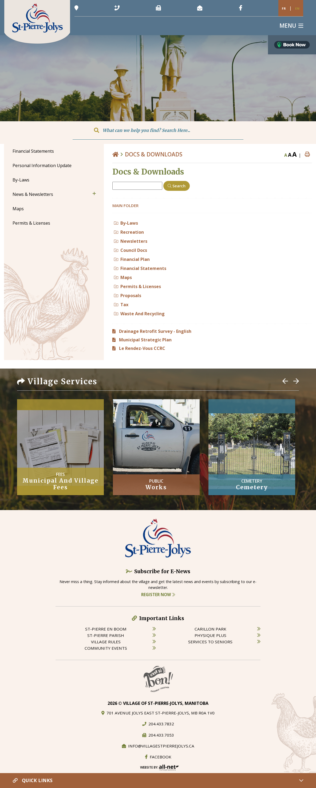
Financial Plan (132, 259)
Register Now (158, 594)
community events (106, 648)
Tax (121, 305)
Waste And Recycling (139, 314)
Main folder (125, 205)
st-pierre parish (105, 635)
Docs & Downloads (153, 154)
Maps (123, 277)
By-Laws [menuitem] (21, 180)
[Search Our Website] (158, 130)
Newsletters (130, 241)
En (297, 8)
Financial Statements (140, 268)
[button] (94, 193)
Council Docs (130, 250)
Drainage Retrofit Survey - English (155, 331)
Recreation (129, 232)
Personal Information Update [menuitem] (42, 165)
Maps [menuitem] (18, 209)
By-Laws (126, 223)
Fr (284, 8)
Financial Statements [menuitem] (33, 151)
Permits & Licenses (137, 286)
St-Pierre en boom (106, 629)
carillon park (210, 629)
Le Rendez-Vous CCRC (142, 348)
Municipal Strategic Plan (145, 340)
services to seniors (210, 641)
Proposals (127, 295)
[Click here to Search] (176, 186)
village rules (106, 641)
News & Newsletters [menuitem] (33, 194)
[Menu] (291, 25)
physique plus (210, 635)
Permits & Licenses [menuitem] (31, 223)
